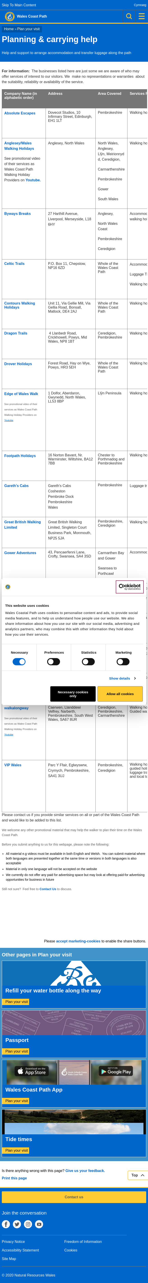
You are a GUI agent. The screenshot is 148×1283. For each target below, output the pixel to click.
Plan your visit (28, 29)
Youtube (8, 420)
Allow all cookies (120, 694)
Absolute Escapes (19, 113)
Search (129, 16)
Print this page (14, 1178)
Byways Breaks (17, 214)
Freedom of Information (83, 1242)
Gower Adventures (20, 553)
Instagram (28, 1224)
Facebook (6, 1224)
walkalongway (16, 708)
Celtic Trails (14, 264)
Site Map (9, 1259)
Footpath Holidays (20, 456)
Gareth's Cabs (16, 486)
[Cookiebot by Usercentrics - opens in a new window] (130, 587)
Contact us (74, 1197)
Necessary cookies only (73, 694)
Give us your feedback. (85, 1171)
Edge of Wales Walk (21, 394)
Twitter (17, 1224)
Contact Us (47, 889)
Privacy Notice (13, 1242)
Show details (119, 678)
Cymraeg (140, 5)
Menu (141, 16)
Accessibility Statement (20, 1250)
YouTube (39, 1224)
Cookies (70, 1250)
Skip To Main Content (19, 5)
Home (9, 29)
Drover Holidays (18, 364)
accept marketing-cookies (78, 941)
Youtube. (33, 180)
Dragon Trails (15, 333)
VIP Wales (12, 765)
